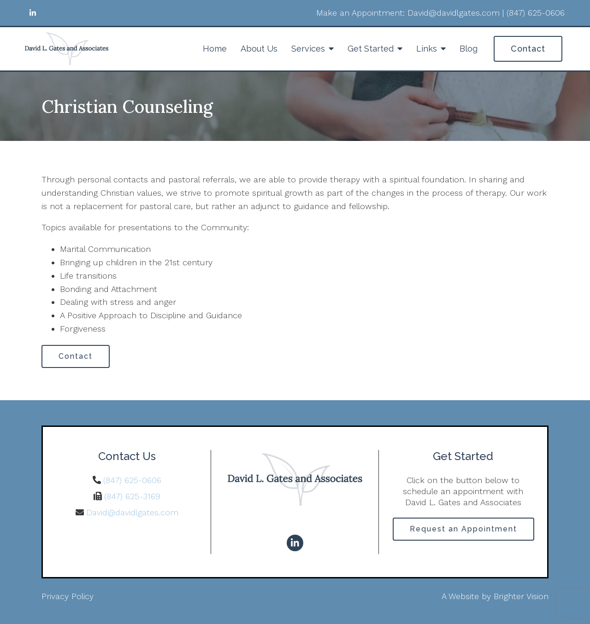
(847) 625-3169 (132, 496)
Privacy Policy (67, 596)
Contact (528, 48)
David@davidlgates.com (132, 512)
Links (426, 48)
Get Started (371, 48)
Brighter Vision (521, 596)
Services (308, 48)
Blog (469, 48)
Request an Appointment (463, 529)
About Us (259, 48)
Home (215, 48)
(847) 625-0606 (132, 480)
